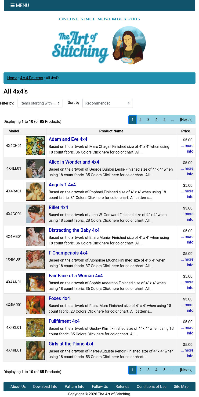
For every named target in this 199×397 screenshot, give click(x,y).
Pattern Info (74, 386)
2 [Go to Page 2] (140, 119)
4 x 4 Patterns (31, 78)
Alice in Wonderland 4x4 (74, 162)
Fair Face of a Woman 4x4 (76, 275)
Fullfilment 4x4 (64, 321)
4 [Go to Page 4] (156, 119)
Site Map (181, 386)
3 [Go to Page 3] (148, 119)
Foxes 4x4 (59, 298)
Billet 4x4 (58, 207)
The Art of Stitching (114, 394)
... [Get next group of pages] (172, 119)
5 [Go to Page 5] (164, 119)
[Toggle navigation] (19, 5)
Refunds (122, 386)
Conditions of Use (151, 386)
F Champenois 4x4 (68, 253)
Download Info (45, 386)
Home (12, 78)
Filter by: (7, 103)
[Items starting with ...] (40, 103)
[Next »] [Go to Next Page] (186, 119)
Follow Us (100, 386)
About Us (18, 386)
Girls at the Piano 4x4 (71, 344)
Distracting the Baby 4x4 (74, 230)
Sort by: (74, 102)
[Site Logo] (99, 41)
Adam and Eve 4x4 (68, 139)
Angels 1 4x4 (62, 184)
